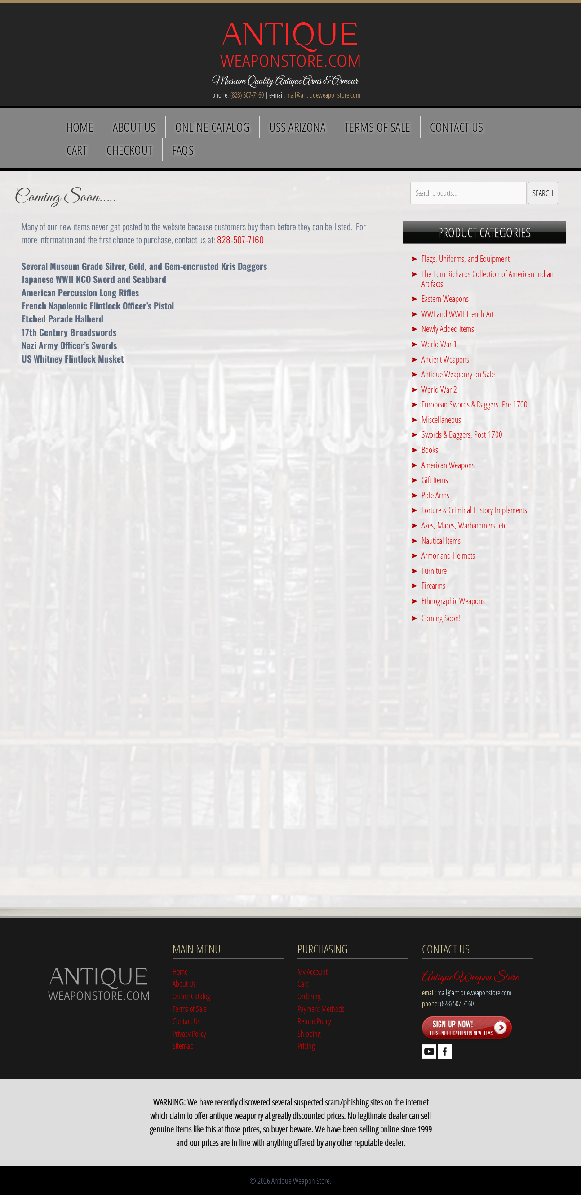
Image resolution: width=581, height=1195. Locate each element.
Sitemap (183, 1045)
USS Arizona (297, 126)
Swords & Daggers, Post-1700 (461, 434)
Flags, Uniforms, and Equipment (465, 258)
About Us (134, 126)
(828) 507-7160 (247, 95)
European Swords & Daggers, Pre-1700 (474, 404)
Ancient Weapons (445, 359)
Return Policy (314, 1020)
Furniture (434, 570)
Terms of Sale (377, 126)
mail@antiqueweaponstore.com (323, 95)
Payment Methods (321, 1008)
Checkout (129, 149)
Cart (77, 149)
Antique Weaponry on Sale (458, 374)
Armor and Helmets (448, 555)
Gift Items (434, 480)
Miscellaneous (441, 419)
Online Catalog (212, 126)
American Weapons (448, 465)
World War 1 (439, 344)
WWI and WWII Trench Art (457, 314)
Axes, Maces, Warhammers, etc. (464, 525)
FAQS (183, 149)
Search (542, 192)
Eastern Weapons (445, 298)
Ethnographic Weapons (453, 601)
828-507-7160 (240, 239)
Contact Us (456, 126)
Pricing (306, 1045)
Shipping (309, 1033)
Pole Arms (435, 495)
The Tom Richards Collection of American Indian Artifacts (487, 279)
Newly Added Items (447, 328)
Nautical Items (441, 540)
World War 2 (439, 389)
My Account (312, 971)
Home (80, 126)
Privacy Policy (189, 1033)
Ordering (309, 996)
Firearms (433, 585)
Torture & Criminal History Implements (474, 510)
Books (429, 449)
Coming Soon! (441, 618)
